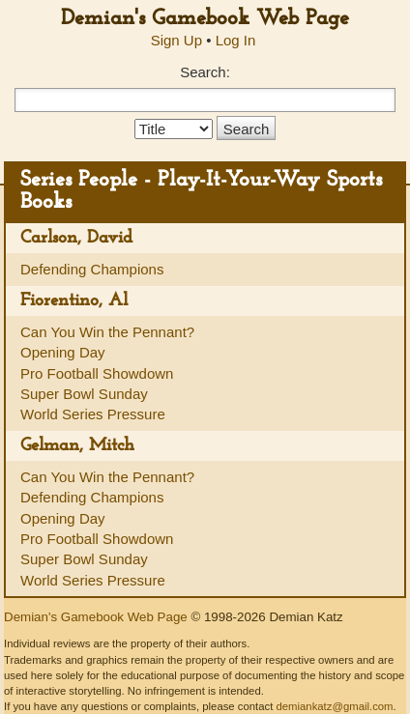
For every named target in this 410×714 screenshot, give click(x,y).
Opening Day (62, 352)
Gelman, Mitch (77, 446)
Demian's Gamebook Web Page (205, 19)
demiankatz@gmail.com (334, 706)
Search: (205, 72)
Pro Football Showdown (96, 373)
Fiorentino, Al (74, 301)
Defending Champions (91, 269)
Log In (236, 40)
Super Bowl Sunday (84, 394)
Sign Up (176, 40)
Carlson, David (76, 238)
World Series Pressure (92, 414)
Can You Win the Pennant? (107, 332)
